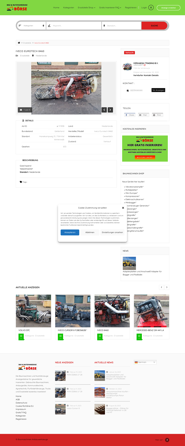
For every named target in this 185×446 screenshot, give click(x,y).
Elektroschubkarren (134, 199)
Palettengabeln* (133, 221)
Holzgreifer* (131, 215)
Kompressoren (132, 196)
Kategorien (68, 7)
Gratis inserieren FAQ (110, 7)
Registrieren (131, 7)
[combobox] (121, 26)
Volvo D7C (24, 330)
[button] (123, 208)
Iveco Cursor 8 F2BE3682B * (72, 330)
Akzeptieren (69, 232)
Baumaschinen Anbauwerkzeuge (33, 439)
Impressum (105, 238)
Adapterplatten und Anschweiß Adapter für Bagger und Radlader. (116, 377)
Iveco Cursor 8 (73, 408)
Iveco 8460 (103, 330)
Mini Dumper (131, 193)
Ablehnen (89, 232)
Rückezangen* (132, 212)
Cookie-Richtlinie (82, 238)
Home (56, 7)
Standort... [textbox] (111, 25)
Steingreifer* (131, 224)
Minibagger (131, 202)
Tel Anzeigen (158, 90)
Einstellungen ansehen (112, 232)
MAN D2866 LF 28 (74, 375)
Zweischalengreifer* (134, 227)
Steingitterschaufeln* (135, 231)
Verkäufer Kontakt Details (145, 75)
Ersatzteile (27, 43)
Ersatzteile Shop (86, 7)
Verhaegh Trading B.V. (145, 63)
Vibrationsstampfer (134, 187)
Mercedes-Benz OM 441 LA (150, 330)
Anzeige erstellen (168, 8)
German (140, 362)
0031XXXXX (136, 90)
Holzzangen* (131, 209)
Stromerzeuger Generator (137, 205)
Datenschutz (94, 238)
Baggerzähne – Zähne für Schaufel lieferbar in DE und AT (117, 410)
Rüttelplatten (131, 190)
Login (147, 7)
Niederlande (41, 55)
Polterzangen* (132, 218)
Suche (154, 25)
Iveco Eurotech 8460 (30, 51)
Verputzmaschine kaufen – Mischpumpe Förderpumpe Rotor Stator (117, 394)
